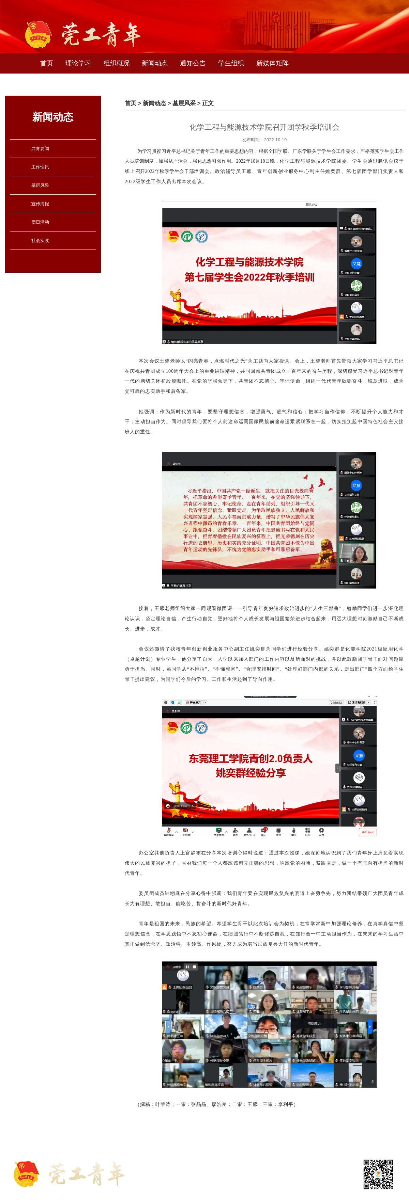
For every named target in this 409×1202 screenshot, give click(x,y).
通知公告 (193, 63)
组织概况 (117, 63)
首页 (46, 63)
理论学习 (78, 63)
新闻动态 (155, 63)
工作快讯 (40, 167)
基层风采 (40, 185)
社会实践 (40, 240)
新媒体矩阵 (272, 63)
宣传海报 (40, 203)
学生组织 (231, 63)
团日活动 (40, 222)
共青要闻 (40, 148)
